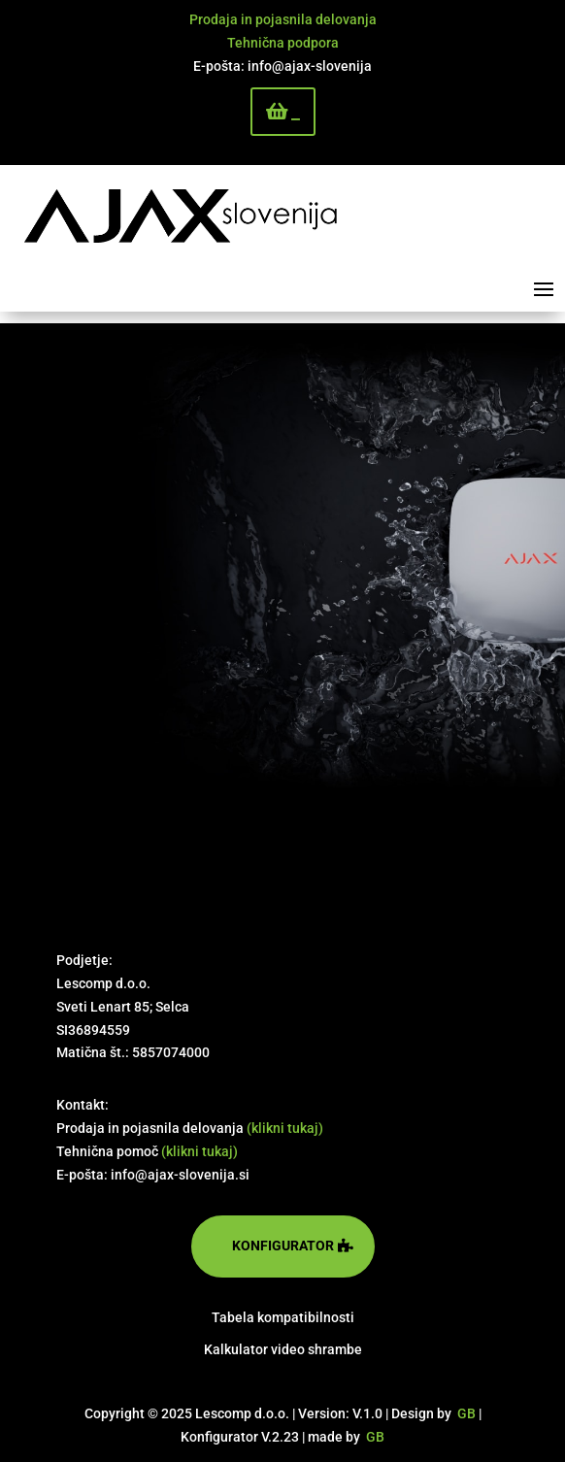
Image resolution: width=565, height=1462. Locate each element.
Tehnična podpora (283, 42)
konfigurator (283, 1245)
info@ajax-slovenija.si (180, 1174)
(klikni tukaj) (285, 1128)
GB (466, 1413)
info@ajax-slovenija (310, 66)
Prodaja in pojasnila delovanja (283, 19)
